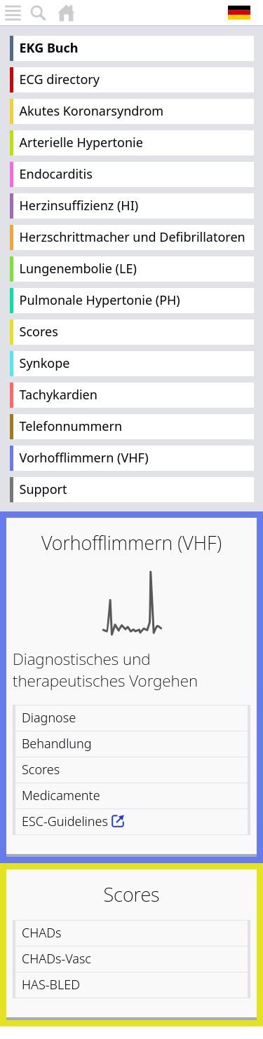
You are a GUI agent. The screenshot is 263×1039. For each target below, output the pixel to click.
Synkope (45, 363)
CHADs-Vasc (56, 958)
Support (43, 489)
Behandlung (57, 743)
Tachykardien (58, 394)
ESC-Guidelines (65, 821)
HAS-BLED (51, 984)
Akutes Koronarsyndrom (92, 110)
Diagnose (49, 717)
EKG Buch (49, 47)
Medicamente (61, 795)
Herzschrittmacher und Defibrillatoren (132, 236)
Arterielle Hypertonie (81, 142)
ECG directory (60, 79)
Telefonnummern (71, 426)
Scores (39, 331)
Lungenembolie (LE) (78, 268)
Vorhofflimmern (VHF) (84, 457)
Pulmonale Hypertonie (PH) (100, 299)
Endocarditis (56, 173)
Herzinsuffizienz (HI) (79, 205)
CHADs (41, 932)
